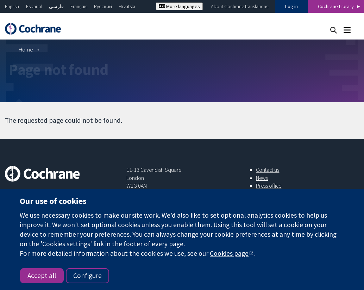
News (262, 177)
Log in (291, 6)
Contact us (267, 169)
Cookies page (229, 253)
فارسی (56, 6)
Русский (103, 6)
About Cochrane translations (239, 6)
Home (26, 49)
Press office (268, 185)
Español (34, 6)
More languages (179, 6)
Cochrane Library (336, 6)
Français (78, 6)
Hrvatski (127, 6)
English (12, 6)
